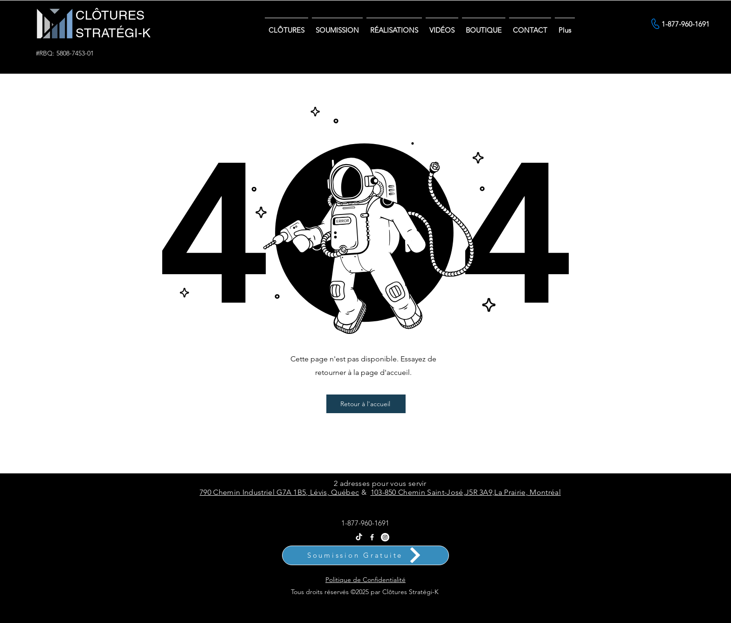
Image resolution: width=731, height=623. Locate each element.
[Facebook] (372, 537)
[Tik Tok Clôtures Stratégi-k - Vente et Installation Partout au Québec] (359, 537)
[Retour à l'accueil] (366, 404)
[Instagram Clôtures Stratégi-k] (385, 537)
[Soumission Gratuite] (365, 555)
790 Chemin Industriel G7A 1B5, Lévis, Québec (279, 492)
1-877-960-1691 (365, 523)
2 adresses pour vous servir (380, 483)
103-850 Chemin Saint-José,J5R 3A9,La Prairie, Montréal (466, 492)
